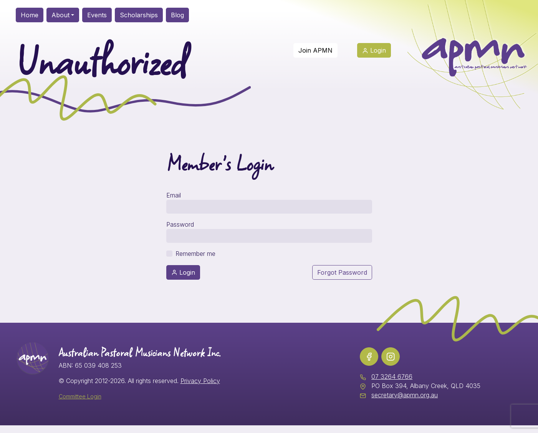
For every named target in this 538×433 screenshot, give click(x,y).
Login (183, 272)
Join (315, 50)
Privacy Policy (200, 381)
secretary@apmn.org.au (404, 395)
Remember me (195, 253)
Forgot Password (342, 272)
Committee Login (80, 396)
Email (173, 195)
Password (180, 224)
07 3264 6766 (391, 376)
